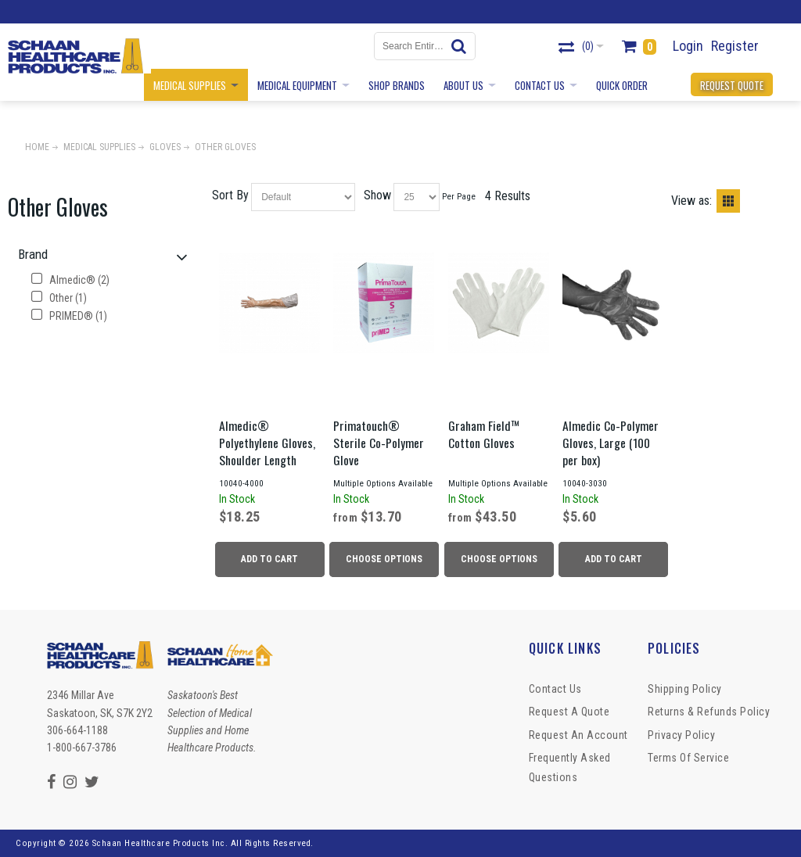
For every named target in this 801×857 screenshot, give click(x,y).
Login (688, 46)
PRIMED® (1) (69, 316)
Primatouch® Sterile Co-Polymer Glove (378, 442)
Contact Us (555, 689)
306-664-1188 (77, 730)
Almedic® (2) (70, 280)
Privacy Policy (681, 735)
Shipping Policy (685, 689)
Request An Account (578, 735)
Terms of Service (688, 757)
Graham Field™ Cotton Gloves (484, 434)
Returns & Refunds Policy (709, 711)
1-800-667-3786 (82, 747)
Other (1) (59, 298)
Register (735, 46)
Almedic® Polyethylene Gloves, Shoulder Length (267, 442)
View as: (691, 200)
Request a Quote (569, 711)
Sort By (230, 195)
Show (377, 195)
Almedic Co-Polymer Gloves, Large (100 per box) (610, 442)
